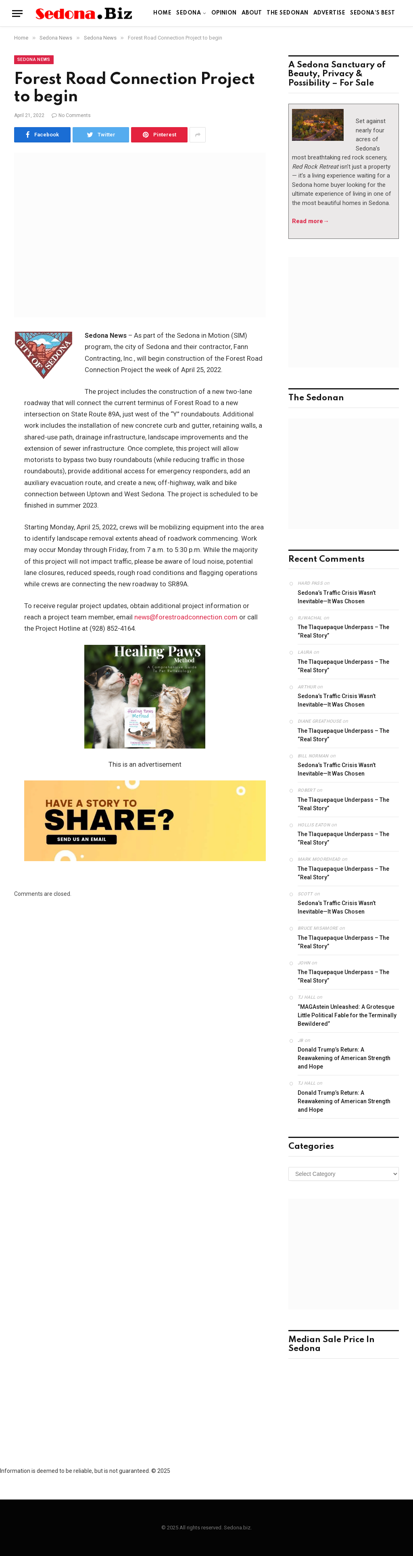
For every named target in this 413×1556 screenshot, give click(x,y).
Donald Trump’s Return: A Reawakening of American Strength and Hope (344, 1058)
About (252, 13)
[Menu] (17, 13)
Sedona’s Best (372, 13)
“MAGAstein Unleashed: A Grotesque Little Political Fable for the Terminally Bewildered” (347, 1015)
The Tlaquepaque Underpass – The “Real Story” (343, 631)
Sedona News (33, 59)
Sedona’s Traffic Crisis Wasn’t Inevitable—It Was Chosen (336, 597)
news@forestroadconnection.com (186, 617)
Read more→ (310, 221)
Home (162, 13)
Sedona (188, 13)
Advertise (329, 13)
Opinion (224, 13)
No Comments (71, 115)
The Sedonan (287, 13)
